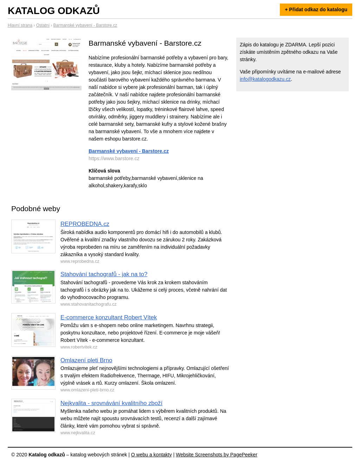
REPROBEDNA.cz (84, 224)
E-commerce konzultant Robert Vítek (108, 317)
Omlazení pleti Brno (86, 360)
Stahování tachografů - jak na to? (103, 274)
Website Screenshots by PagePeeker (216, 454)
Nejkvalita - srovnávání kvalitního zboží (111, 403)
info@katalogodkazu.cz (265, 79)
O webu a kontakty (151, 454)
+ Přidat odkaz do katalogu (316, 9)
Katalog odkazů (54, 10)
